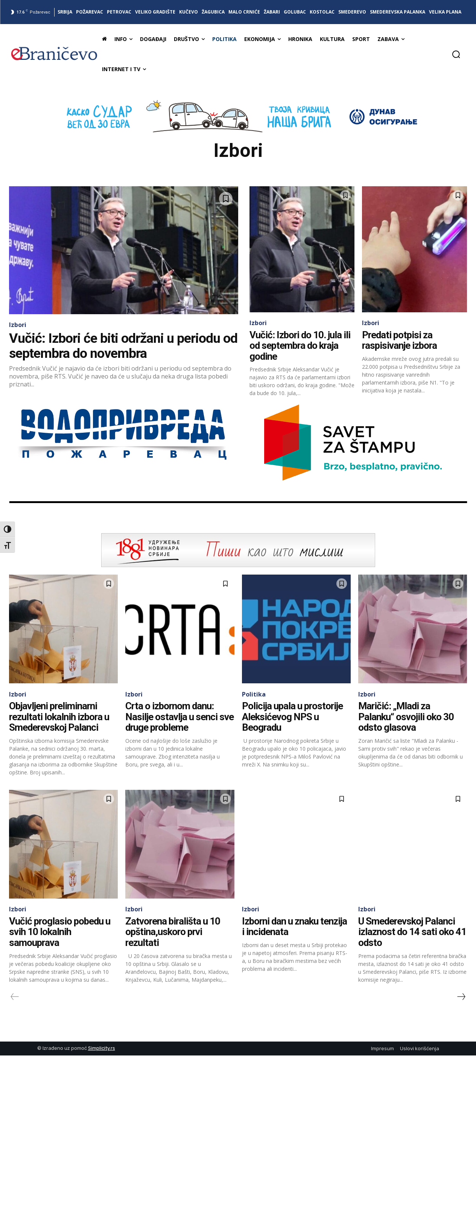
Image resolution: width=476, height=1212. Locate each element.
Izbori (17, 325)
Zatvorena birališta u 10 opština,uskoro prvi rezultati (173, 931)
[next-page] (461, 996)
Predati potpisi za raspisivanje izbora (400, 340)
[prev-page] (15, 996)
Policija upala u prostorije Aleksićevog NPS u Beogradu (293, 716)
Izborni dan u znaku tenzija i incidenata (295, 926)
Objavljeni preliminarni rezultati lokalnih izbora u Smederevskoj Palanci (59, 716)
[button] (456, 54)
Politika (254, 694)
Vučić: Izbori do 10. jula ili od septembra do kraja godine (300, 345)
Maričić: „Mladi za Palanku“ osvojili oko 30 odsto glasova (406, 716)
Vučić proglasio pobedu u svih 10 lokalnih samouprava (60, 931)
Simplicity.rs (101, 1048)
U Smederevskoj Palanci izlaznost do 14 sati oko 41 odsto (412, 931)
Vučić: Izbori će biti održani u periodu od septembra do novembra (123, 345)
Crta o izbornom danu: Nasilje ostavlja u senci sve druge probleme (179, 716)
